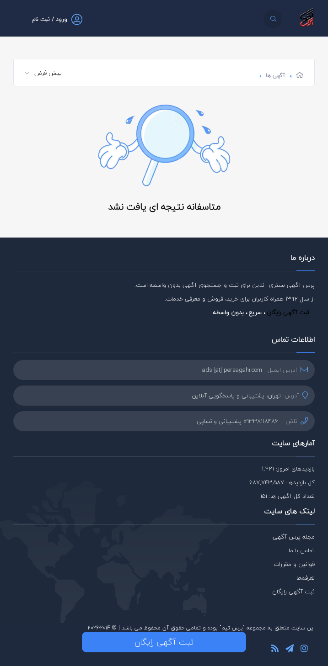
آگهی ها (275, 75)
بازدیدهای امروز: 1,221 (288, 469)
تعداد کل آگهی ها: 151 (287, 496)
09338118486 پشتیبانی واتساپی (237, 421)
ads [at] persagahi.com (232, 370)
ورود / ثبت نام (49, 19)
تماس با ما (302, 550)
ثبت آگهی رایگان (288, 312)
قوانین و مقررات (294, 564)
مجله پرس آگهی (294, 537)
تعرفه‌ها (305, 578)
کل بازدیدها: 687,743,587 (282, 482)
